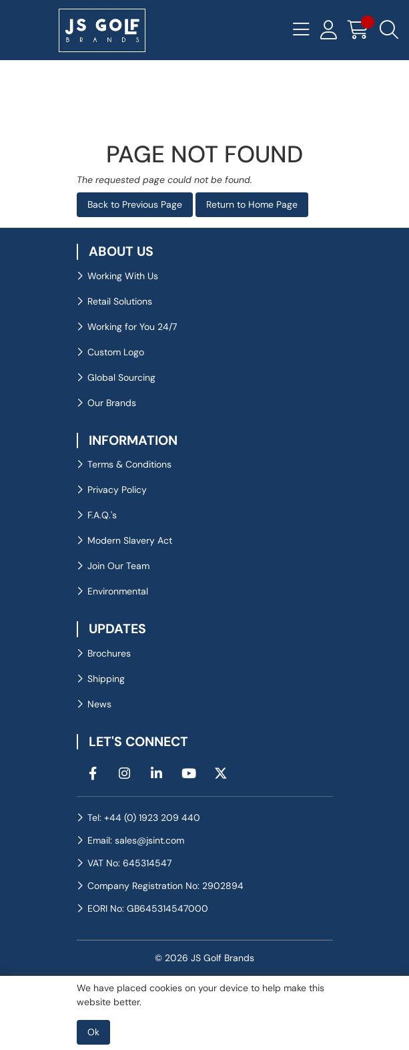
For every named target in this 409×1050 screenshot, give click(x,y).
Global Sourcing (121, 377)
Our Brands (111, 403)
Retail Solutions (119, 301)
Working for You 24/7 (132, 327)
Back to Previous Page (134, 204)
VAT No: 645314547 (129, 863)
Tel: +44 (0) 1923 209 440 (143, 818)
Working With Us (122, 276)
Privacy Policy (117, 490)
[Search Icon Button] (389, 30)
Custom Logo (115, 352)
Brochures (109, 653)
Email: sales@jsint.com (135, 840)
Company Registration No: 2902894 (165, 886)
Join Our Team (118, 566)
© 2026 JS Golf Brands (204, 958)
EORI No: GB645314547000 (147, 908)
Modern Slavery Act (129, 540)
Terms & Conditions (129, 464)
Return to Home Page (252, 204)
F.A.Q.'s (102, 515)
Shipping (106, 679)
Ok (93, 1032)
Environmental (117, 591)
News (99, 704)
